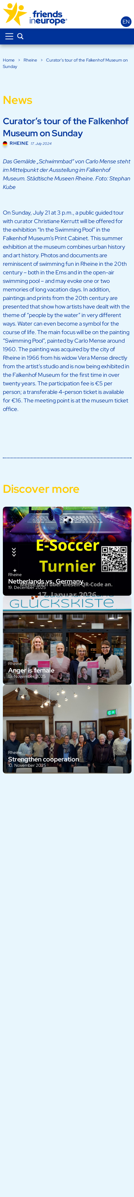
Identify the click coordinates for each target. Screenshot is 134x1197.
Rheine (30, 60)
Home (9, 60)
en (126, 21)
